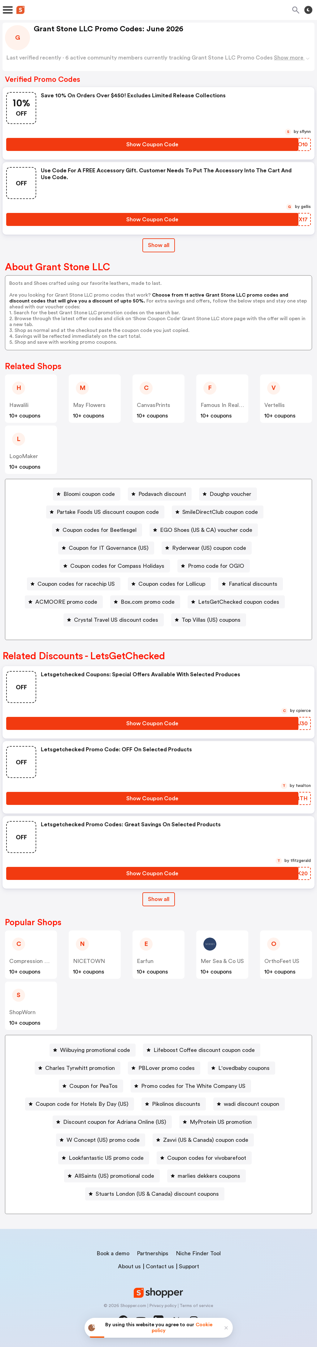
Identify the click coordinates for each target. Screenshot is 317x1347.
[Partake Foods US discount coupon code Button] (105, 512)
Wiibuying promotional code (95, 1050)
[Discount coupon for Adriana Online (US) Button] (112, 1121)
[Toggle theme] (308, 10)
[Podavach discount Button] (160, 494)
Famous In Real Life (225, 405)
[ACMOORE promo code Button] (64, 601)
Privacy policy (162, 1306)
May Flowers (89, 405)
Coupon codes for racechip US (76, 584)
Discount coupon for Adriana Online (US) (114, 1122)
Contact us (160, 1266)
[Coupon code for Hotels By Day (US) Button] (79, 1104)
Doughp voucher (230, 494)
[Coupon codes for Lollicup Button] (169, 583)
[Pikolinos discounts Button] (173, 1104)
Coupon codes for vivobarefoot (206, 1158)
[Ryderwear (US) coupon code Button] (207, 547)
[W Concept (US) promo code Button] (100, 1139)
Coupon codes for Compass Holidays (117, 566)
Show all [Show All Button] (158, 245)
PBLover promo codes (166, 1068)
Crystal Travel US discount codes (116, 620)
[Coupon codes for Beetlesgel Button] (97, 530)
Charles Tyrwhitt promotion (80, 1068)
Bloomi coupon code (89, 494)
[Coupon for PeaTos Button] (91, 1086)
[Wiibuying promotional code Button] (93, 1050)
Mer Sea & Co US (222, 961)
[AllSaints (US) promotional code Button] (112, 1175)
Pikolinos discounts (176, 1104)
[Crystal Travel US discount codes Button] (113, 619)
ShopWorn (22, 1012)
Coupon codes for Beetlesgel (100, 530)
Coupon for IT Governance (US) (109, 548)
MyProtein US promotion (221, 1122)
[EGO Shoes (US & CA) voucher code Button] (204, 530)
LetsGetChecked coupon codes (238, 602)
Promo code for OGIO (216, 566)
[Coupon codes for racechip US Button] (73, 583)
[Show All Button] (158, 899)
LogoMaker (23, 456)
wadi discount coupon (251, 1104)
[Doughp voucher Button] (228, 494)
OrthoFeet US (281, 961)
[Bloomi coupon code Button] (86, 494)
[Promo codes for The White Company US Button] (191, 1086)
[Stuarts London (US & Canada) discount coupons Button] (154, 1193)
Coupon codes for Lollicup (171, 584)
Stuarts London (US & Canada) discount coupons (157, 1194)
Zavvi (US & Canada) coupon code (205, 1140)
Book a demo (113, 1253)
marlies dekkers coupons (209, 1176)
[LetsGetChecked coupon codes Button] (236, 601)
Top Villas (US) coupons (211, 620)
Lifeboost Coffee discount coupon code (204, 1050)
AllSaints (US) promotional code (114, 1176)
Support (189, 1266)
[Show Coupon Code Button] (152, 144)
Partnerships (152, 1253)
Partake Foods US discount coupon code (108, 512)
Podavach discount (162, 494)
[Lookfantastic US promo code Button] (103, 1157)
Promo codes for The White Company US (193, 1086)
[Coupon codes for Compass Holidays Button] (115, 565)
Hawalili (18, 405)
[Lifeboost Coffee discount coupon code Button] (201, 1050)
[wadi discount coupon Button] (249, 1104)
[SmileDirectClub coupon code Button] (217, 512)
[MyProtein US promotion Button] (218, 1121)
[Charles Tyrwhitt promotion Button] (77, 1068)
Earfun (145, 961)
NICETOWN (89, 961)
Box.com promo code (148, 602)
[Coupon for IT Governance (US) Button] (106, 547)
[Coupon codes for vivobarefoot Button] (204, 1157)
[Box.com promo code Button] (145, 601)
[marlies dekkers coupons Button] (206, 1175)
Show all (158, 899)
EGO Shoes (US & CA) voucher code (206, 530)
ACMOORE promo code (66, 602)
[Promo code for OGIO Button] (213, 565)
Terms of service (196, 1306)
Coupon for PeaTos (93, 1086)
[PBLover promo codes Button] (164, 1068)
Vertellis (274, 405)
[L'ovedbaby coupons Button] (241, 1068)
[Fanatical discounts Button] (250, 583)
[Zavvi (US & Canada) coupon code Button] (203, 1139)
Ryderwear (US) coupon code (209, 548)
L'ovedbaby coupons (244, 1068)
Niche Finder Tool (198, 1253)
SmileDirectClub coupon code (220, 512)
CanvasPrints (153, 405)
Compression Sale (32, 961)
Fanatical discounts (253, 584)
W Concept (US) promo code (103, 1140)
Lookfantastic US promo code (106, 1158)
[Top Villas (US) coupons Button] (208, 619)
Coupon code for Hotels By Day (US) (82, 1104)
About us (129, 1266)
